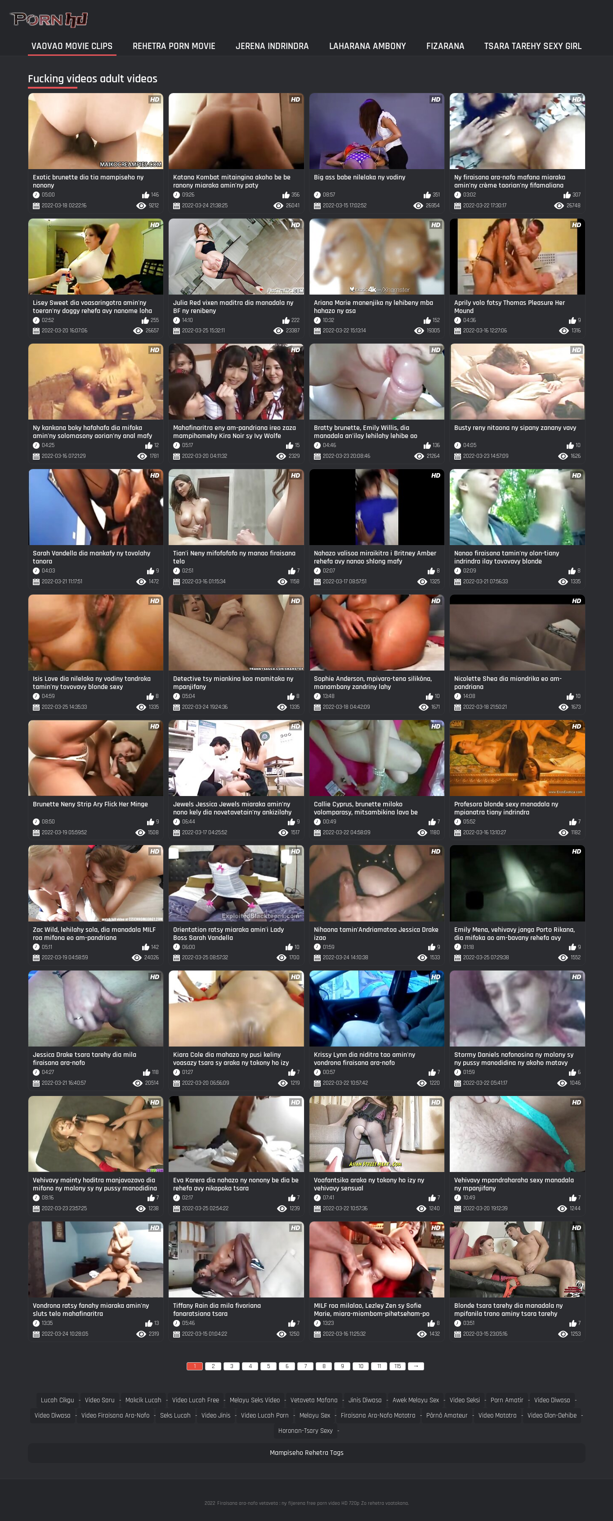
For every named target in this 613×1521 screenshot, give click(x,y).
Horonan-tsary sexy (305, 1431)
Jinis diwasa (365, 1400)
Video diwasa (552, 1400)
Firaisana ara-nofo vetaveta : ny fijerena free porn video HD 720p (288, 1503)
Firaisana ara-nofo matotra (378, 1415)
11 (379, 1366)
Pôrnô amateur (447, 1415)
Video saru (100, 1400)
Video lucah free (195, 1400)
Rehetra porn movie (174, 46)
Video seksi (465, 1400)
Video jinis (215, 1415)
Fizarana (445, 46)
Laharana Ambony (367, 46)
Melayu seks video (255, 1400)
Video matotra (498, 1415)
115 (397, 1366)
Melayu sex (315, 1415)
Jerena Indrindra (272, 46)
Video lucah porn (265, 1415)
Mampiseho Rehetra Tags (307, 1453)
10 (360, 1366)
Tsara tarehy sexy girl (533, 46)
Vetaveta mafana (314, 1400)
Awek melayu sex (416, 1400)
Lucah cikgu (57, 1400)
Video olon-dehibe (552, 1415)
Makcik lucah (143, 1400)
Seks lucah (175, 1415)
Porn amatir (507, 1400)
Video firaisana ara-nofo (115, 1415)
